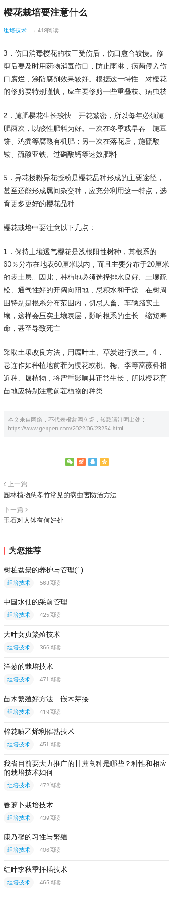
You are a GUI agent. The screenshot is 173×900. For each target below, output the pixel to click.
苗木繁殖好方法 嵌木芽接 (46, 699)
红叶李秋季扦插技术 (35, 869)
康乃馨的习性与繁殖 (35, 837)
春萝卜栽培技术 (28, 805)
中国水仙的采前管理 (35, 602)
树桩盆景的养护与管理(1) (43, 570)
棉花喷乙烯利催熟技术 (39, 731)
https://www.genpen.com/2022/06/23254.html (65, 428)
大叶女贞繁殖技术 (32, 634)
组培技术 (15, 30)
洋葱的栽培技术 (28, 666)
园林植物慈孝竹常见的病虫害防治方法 (60, 495)
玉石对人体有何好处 (33, 520)
